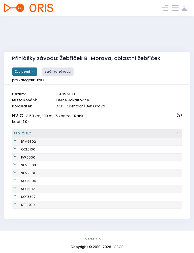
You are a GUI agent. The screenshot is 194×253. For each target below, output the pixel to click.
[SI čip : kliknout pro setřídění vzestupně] (170, 134)
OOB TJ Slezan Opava (106, 181)
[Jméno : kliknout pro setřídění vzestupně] (64, 134)
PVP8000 (21, 157)
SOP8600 (21, 181)
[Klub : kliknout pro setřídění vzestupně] (110, 134)
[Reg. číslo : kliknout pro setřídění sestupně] (26, 134)
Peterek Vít (50, 181)
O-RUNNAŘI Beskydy (105, 165)
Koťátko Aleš (52, 165)
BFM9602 (21, 141)
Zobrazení (23, 71)
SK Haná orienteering (106, 149)
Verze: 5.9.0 (95, 239)
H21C (17, 115)
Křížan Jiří (50, 157)
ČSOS (119, 246)
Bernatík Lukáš (53, 173)
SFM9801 (21, 173)
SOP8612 (21, 189)
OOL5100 (21, 149)
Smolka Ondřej (54, 189)
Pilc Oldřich (51, 149)
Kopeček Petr (52, 141)
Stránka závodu (58, 71)
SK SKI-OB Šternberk (104, 204)
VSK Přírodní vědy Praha (108, 157)
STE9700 (21, 204)
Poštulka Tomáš (54, 204)
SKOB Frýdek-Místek (105, 141)
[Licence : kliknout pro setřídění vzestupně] (146, 134)
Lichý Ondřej (52, 196)
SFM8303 (21, 165)
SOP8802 (21, 196)
